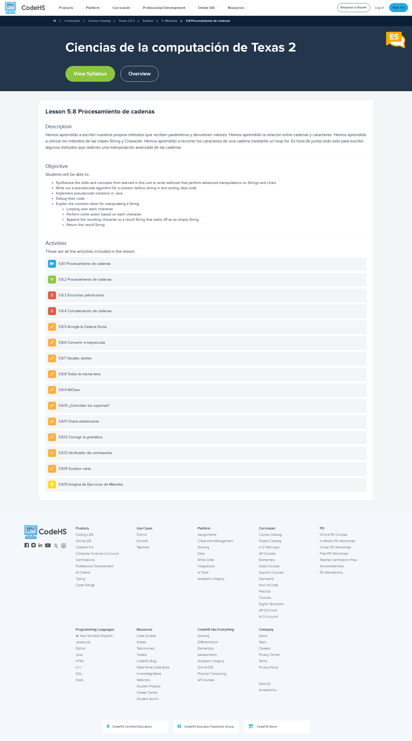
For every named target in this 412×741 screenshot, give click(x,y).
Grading (203, 547)
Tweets (142, 655)
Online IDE (83, 541)
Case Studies (146, 636)
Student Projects (149, 686)
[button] (67, 8)
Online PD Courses (333, 535)
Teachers (143, 547)
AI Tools (203, 572)
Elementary (267, 560)
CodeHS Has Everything (216, 629)
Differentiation (208, 642)
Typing (80, 579)
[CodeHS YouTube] (48, 546)
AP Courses (267, 554)
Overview (139, 74)
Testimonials (145, 648)
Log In (379, 8)
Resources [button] (238, 8)
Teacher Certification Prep (338, 560)
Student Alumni (148, 699)
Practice (264, 591)
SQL (79, 674)
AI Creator (83, 572)
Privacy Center (269, 655)
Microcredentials (332, 566)
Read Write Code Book (153, 667)
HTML (80, 661)
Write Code (206, 560)
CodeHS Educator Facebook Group (206, 726)
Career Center (147, 693)
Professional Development (95, 566)
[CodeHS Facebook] (26, 546)
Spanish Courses (271, 572)
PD (322, 528)
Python (81, 648)
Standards (266, 579)
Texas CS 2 (127, 21)
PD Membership (331, 572)
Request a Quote (354, 7)
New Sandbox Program (94, 636)
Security (265, 684)
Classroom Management (215, 541)
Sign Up (399, 7)
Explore (148, 21)
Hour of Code (268, 585)
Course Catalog (99, 21)
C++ (78, 667)
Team (262, 642)
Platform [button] (94, 8)
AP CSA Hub (268, 610)
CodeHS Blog (146, 661)
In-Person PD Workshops (337, 541)
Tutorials (265, 598)
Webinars (143, 680)
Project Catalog (270, 541)
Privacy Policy (268, 667)
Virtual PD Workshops (335, 547)
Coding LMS (85, 535)
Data (201, 554)
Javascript (83, 642)
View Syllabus (90, 74)
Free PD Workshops (334, 554)
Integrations (206, 566)
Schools (142, 541)
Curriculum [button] (122, 8)
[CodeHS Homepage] (27, 8)
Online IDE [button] (208, 8)
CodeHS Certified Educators (129, 726)
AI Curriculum (268, 617)
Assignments (207, 535)
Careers (264, 648)
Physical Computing (212, 674)
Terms (263, 661)
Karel (79, 680)
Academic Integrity (211, 579)
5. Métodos (170, 21)
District (142, 535)
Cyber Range (85, 585)
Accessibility (268, 690)
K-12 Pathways (269, 547)
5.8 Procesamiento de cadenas (208, 21)
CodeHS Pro (85, 547)
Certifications (85, 560)
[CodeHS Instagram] (33, 546)
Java (79, 655)
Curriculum (72, 21)
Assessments (207, 655)
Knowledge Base (149, 674)
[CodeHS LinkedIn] (40, 546)
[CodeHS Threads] (63, 546)
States (141, 642)
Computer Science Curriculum (97, 554)
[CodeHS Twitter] (56, 546)
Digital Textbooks (271, 604)
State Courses (269, 566)
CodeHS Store (263, 726)
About (263, 636)
